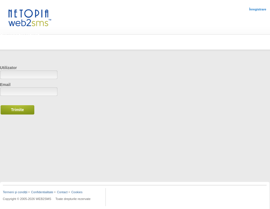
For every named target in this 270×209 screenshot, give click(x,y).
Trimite (17, 109)
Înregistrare (257, 9)
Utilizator (8, 67)
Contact (62, 192)
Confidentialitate (42, 192)
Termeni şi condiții (15, 192)
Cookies (76, 192)
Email (5, 84)
